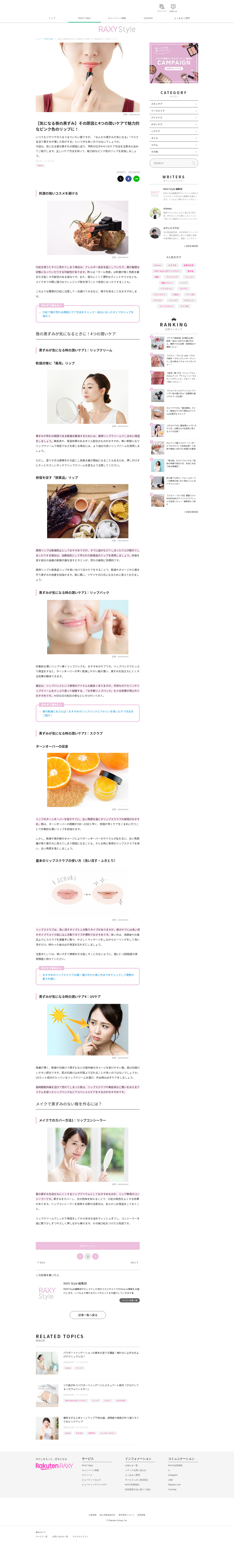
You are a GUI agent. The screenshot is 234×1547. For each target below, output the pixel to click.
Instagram (173, 1475)
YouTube (172, 1489)
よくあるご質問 (182, 18)
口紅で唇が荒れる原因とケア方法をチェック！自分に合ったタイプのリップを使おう (88, 314)
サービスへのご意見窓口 (136, 1480)
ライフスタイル (166, 306)
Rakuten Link (174, 1484)
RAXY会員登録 (175, 1465)
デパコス (158, 300)
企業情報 (93, 1515)
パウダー (107, 1400)
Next (134, 1262)
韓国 (157, 276)
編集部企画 (189, 265)
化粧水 (176, 294)
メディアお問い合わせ (135, 1470)
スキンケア (156, 103)
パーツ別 (190, 294)
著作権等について (126, 1515)
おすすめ (79, 1433)
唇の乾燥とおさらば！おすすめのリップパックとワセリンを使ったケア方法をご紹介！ (88, 713)
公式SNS (148, 18)
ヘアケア (155, 131)
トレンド (189, 276)
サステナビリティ (80, 1536)
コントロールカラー (107, 1433)
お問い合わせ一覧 (60, 1536)
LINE (170, 1480)
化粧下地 (91, 1433)
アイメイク (156, 117)
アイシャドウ (172, 276)
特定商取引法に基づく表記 (137, 1489)
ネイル (154, 138)
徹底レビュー (167, 282)
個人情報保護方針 (107, 1515)
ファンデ (79, 1368)
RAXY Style (84, 18)
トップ (52, 18)
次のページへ (88, 1246)
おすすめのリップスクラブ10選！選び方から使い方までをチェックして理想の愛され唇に (88, 977)
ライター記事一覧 (129, 1300)
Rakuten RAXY (50, 7)
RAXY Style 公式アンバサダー (75, 1400)
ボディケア (156, 124)
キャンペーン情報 (117, 18)
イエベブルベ (159, 294)
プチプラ (183, 288)
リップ (183, 282)
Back (41, 1262)
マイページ (87, 1475)
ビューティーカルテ (91, 1480)
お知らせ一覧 (131, 1465)
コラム (154, 144)
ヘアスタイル (166, 288)
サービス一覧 (41, 1536)
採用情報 (141, 1515)
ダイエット (189, 300)
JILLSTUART (121, 1400)
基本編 (190, 271)
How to (40, 165)
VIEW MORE (191, 246)
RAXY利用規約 (132, 1484)
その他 (154, 151)
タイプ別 (184, 306)
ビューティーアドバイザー (94, 1484)
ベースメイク (49, 161)
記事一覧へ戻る (88, 1315)
